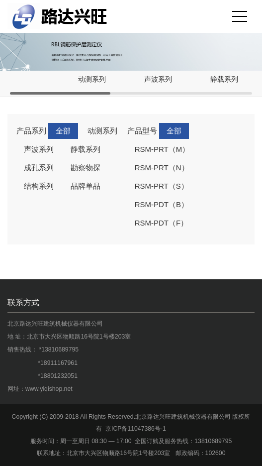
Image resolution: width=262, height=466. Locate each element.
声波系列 (158, 79)
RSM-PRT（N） (162, 167)
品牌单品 (85, 186)
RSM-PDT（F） (161, 223)
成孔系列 (39, 167)
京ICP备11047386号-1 (135, 428)
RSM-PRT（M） (162, 149)
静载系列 (224, 79)
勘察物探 (85, 167)
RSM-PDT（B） (161, 204)
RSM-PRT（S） (161, 186)
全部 (63, 130)
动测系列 (92, 79)
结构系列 (39, 186)
